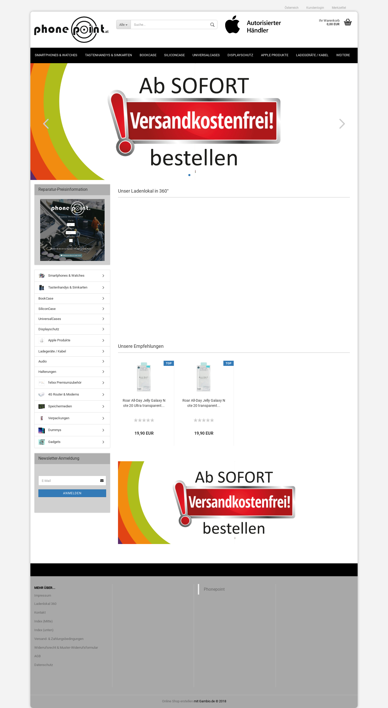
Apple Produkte (274, 55)
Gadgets (49, 442)
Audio (42, 361)
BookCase (148, 55)
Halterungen (47, 372)
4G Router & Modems (58, 394)
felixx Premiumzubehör (59, 383)
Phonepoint (214, 589)
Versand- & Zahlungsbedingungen (58, 639)
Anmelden (72, 493)
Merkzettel (339, 8)
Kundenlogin (315, 8)
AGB (37, 656)
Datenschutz (43, 665)
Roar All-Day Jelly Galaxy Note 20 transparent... (203, 403)
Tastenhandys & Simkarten (108, 55)
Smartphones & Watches (56, 55)
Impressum (42, 595)
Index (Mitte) (43, 621)
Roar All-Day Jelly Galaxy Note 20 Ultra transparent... (144, 403)
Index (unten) (44, 630)
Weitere (343, 55)
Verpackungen (53, 418)
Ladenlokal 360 (45, 604)
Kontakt (40, 612)
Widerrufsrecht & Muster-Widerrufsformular (66, 647)
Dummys (49, 430)
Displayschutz (240, 55)
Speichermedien (55, 406)
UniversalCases (206, 55)
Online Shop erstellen (177, 701)
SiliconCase (174, 55)
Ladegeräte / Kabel (312, 55)
